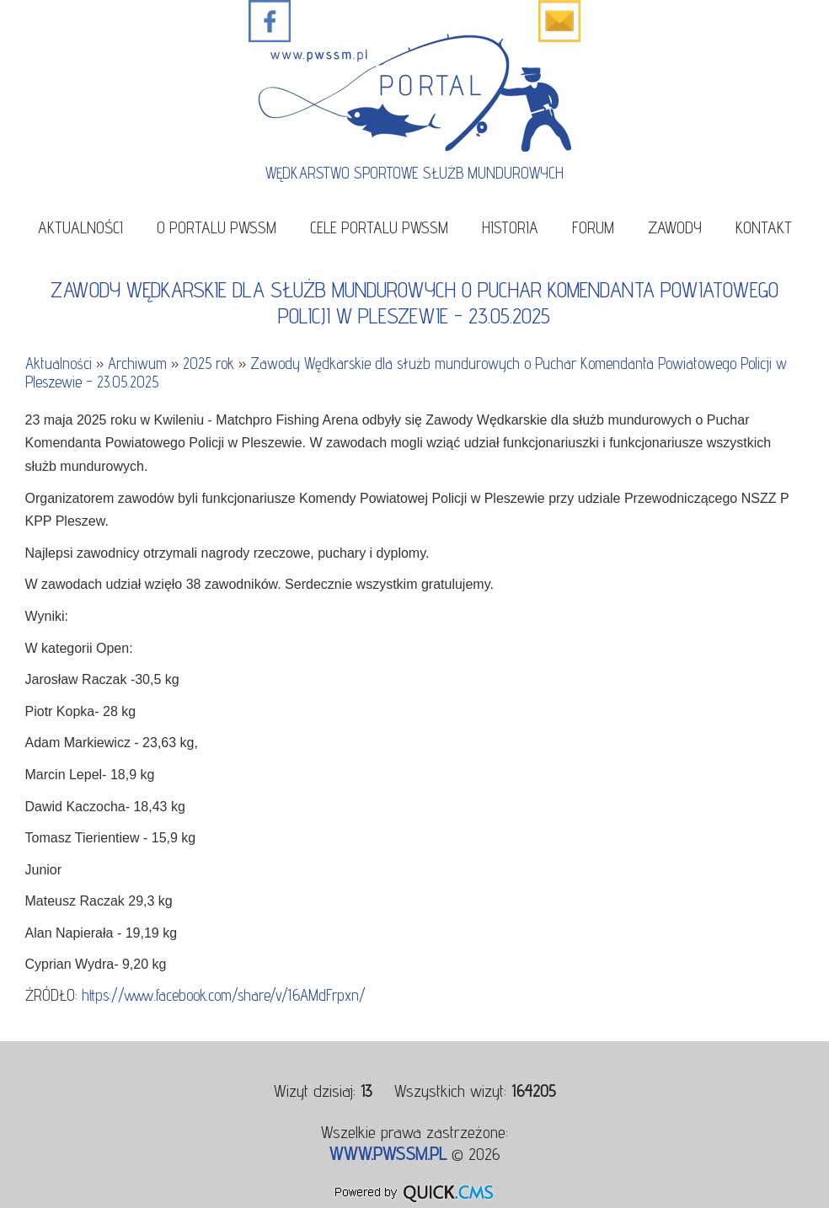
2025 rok (208, 363)
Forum (593, 227)
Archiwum (137, 363)
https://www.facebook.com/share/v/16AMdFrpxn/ (224, 995)
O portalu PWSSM (216, 227)
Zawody (675, 227)
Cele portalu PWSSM (379, 227)
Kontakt (763, 227)
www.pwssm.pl (388, 1153)
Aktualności (80, 227)
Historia (510, 227)
